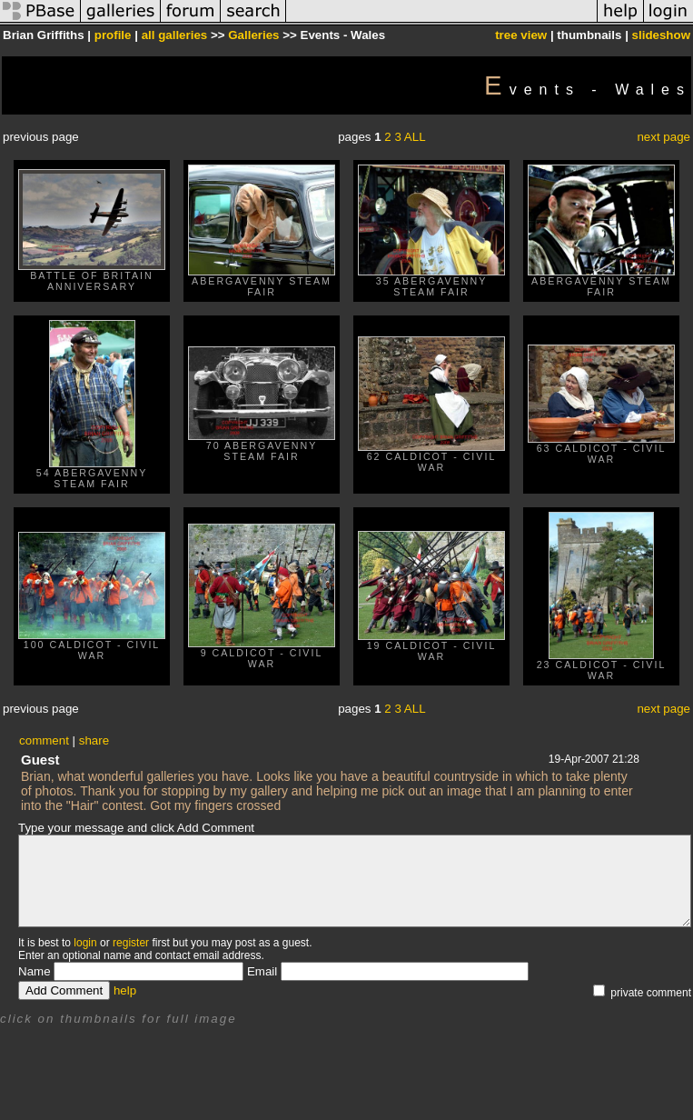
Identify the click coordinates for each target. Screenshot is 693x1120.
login (85, 942)
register (131, 942)
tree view (521, 35)
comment (44, 740)
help (125, 990)
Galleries (253, 35)
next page (663, 137)
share (94, 740)
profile (113, 35)
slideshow (661, 35)
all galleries (175, 35)
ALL (415, 137)
